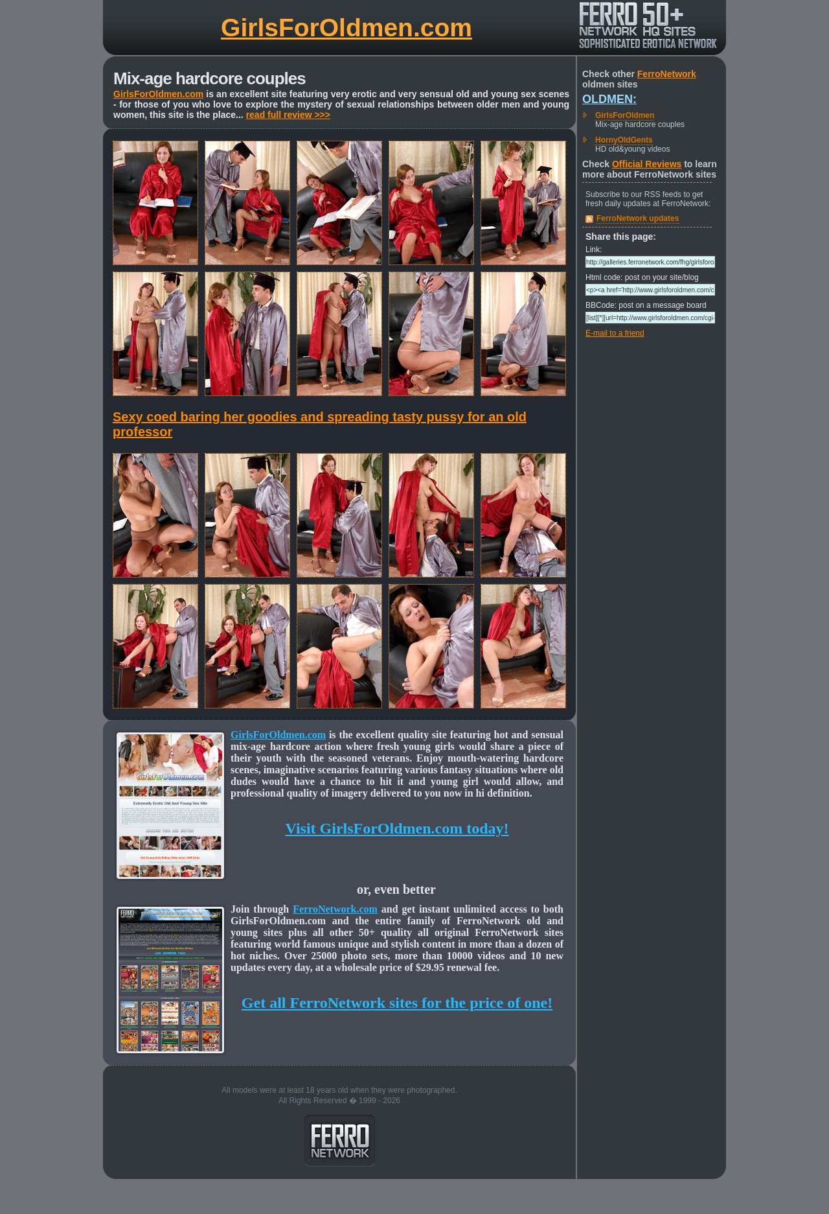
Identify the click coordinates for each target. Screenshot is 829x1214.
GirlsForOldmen (624, 115)
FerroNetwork (666, 74)
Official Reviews (646, 164)
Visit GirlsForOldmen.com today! (396, 828)
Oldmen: (609, 99)
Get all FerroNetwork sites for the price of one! (397, 1002)
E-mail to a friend (614, 333)
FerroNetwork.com (335, 909)
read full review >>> (288, 115)
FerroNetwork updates (637, 218)
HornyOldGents (624, 140)
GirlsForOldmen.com (346, 27)
